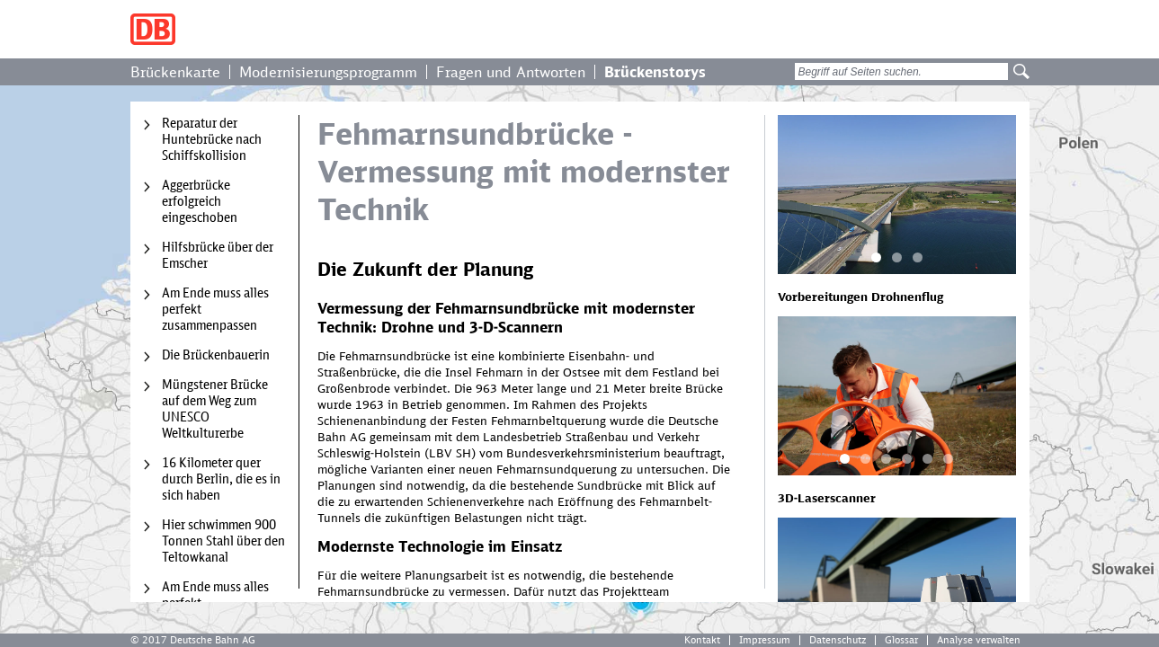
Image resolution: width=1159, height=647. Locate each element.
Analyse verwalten (979, 640)
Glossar (901, 640)
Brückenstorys (655, 72)
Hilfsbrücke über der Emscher (217, 255)
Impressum (764, 640)
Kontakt (702, 640)
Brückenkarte (175, 72)
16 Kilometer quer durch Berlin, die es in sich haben (221, 479)
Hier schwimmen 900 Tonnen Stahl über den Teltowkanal (223, 541)
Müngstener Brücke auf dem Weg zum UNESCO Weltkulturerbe (215, 409)
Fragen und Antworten (510, 72)
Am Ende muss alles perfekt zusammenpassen (215, 309)
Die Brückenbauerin (216, 355)
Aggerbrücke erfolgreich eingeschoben (199, 201)
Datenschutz (837, 640)
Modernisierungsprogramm (328, 72)
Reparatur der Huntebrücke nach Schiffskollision (212, 139)
